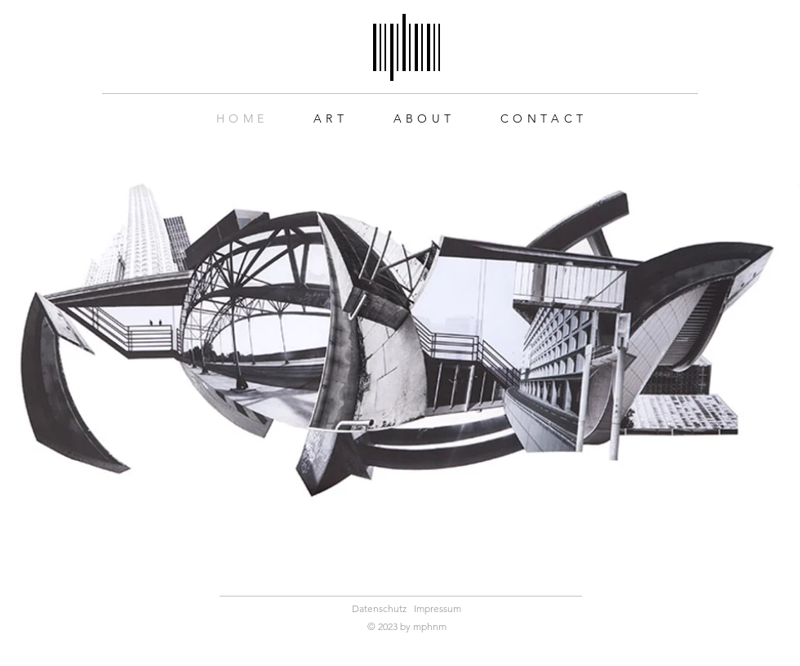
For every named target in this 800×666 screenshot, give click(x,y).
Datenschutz (379, 608)
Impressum (437, 608)
